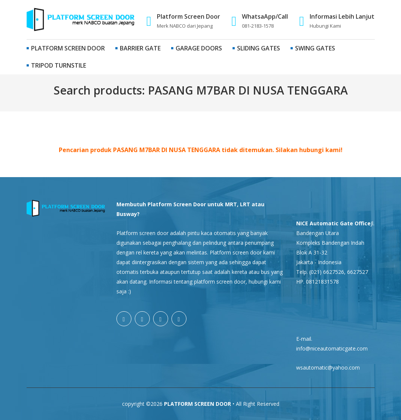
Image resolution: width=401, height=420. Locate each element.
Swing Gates (313, 48)
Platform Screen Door (66, 48)
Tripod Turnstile (56, 65)
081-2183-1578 (258, 25)
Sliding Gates (256, 48)
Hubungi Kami (325, 25)
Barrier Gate (138, 48)
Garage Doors (196, 48)
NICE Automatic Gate (324, 223)
